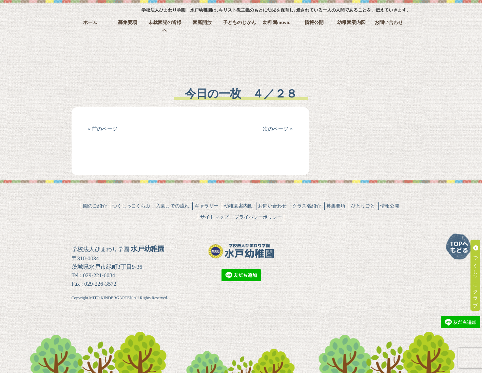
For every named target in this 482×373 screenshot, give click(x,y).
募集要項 (127, 22)
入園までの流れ (172, 206)
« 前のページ (103, 129)
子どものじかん (239, 22)
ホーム (90, 22)
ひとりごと (363, 206)
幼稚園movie (277, 22)
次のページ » (278, 129)
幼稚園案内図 (351, 22)
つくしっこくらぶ (131, 206)
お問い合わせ (388, 22)
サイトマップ (214, 217)
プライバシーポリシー (258, 217)
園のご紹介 (95, 206)
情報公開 (314, 22)
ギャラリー (206, 206)
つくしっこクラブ (476, 275)
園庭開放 (202, 22)
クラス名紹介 (306, 206)
